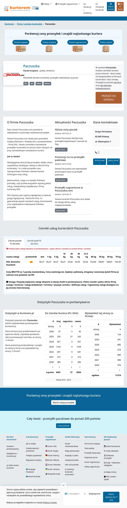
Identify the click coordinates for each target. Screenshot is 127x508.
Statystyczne (94, 493)
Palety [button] (45, 4)
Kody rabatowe (111, 451)
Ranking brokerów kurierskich (69, 472)
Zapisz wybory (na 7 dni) (111, 497)
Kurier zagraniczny (92, 462)
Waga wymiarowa (72, 451)
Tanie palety (89, 448)
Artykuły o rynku (71, 455)
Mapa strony (110, 472)
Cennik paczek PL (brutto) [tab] (14, 242)
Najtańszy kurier (91, 457)
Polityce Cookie (50, 502)
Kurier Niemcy (52, 455)
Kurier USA (51, 446)
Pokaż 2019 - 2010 (63, 380)
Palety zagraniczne (92, 466)
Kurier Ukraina (53, 469)
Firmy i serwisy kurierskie (29, 24)
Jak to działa (120, 6)
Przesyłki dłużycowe (92, 453)
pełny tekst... (61, 149)
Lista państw (63, 425)
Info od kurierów (72, 464)
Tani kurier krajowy (92, 443)
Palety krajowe (49, 42)
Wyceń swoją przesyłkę (63, 402)
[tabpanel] (63, 269)
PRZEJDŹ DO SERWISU (109, 97)
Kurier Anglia (52, 451)
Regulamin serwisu (34, 460)
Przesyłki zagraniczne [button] (66, 4)
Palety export (106, 42)
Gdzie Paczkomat (112, 446)
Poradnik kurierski (100, 7)
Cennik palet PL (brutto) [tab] (34, 242)
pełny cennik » (113, 161)
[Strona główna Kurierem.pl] (21, 8)
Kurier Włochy (52, 460)
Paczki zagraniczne (77, 42)
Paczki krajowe (21, 42)
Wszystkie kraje (53, 474)
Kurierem (9, 24)
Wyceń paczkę (111, 6)
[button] (63, 485)
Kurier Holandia (53, 464)
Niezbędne (74, 493)
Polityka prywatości (34, 455)
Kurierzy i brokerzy (88, 8)
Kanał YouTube (34, 476)
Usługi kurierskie (72, 460)
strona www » (100, 161)
